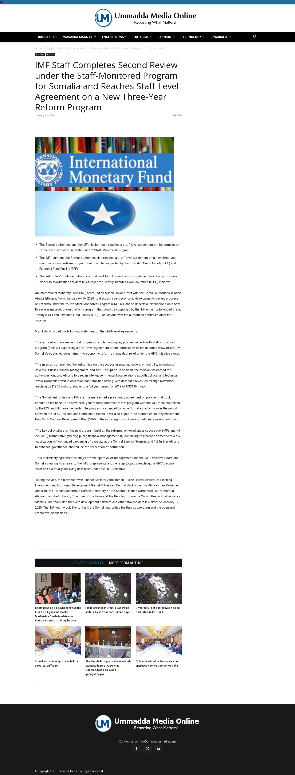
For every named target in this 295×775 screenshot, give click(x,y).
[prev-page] (37, 682)
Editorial (142, 37)
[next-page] (44, 682)
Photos (50, 54)
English (50, 48)
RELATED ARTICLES (88, 563)
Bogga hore (47, 37)
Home (38, 48)
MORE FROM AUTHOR (126, 563)
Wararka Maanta (79, 37)
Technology (192, 37)
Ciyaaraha (221, 37)
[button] (255, 37)
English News (114, 37)
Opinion (166, 37)
